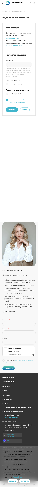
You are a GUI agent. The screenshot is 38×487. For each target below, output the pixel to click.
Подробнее (17, 477)
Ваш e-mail (10, 60)
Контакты (7, 400)
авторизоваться (12, 38)
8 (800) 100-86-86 (12, 415)
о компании (8, 377)
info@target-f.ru (11, 421)
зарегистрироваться (14, 46)
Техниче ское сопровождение (16, 407)
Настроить (25, 481)
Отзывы (6, 386)
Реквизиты (8, 431)
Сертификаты (8, 382)
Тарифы (6, 395)
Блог (4, 391)
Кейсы (5, 404)
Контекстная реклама (13, 411)
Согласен (12, 481)
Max (7, 440)
